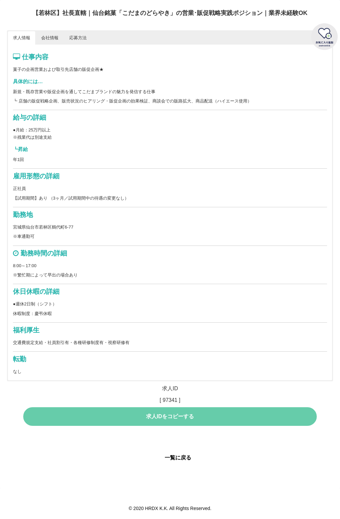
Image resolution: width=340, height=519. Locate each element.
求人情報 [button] (21, 37)
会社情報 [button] (49, 37)
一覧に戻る (178, 457)
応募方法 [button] (78, 37)
